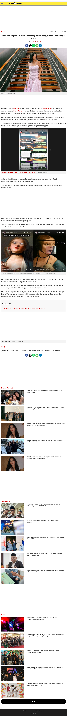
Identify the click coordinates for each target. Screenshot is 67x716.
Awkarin (16, 108)
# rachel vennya (57, 350)
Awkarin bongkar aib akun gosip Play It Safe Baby (18, 172)
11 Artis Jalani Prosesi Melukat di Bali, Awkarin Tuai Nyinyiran (24, 309)
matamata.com (30, 711)
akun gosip (47, 108)
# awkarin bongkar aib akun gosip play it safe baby (35, 350)
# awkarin (5, 350)
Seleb (3, 31)
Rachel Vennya (18, 111)
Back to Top (33, 713)
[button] (2, 3)
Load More (33, 701)
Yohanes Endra (28, 42)
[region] (33, 18)
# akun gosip (14, 350)
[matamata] (15, 3)
